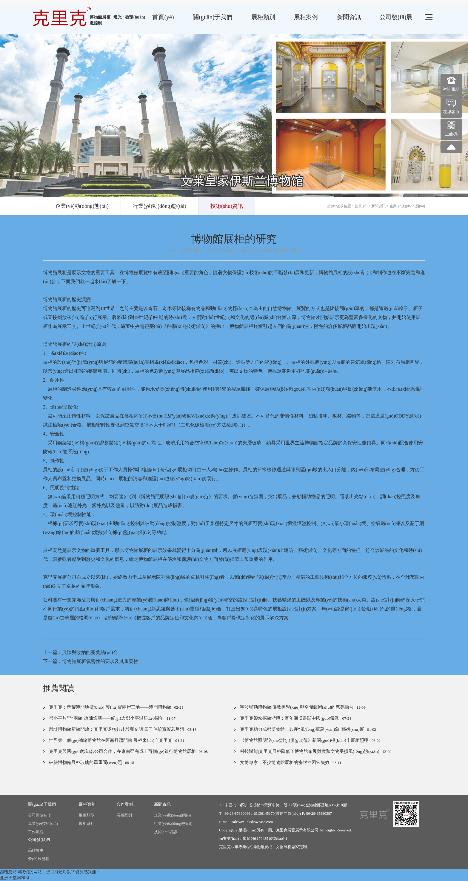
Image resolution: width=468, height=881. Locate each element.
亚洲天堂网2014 (14, 878)
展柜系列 (86, 823)
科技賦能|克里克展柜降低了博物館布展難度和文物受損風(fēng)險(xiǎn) (309, 751)
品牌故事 (36, 850)
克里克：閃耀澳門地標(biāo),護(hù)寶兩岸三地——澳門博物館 (110, 707)
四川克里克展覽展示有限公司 (293, 830)
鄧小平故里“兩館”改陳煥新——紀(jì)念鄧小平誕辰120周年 (106, 718)
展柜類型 (86, 815)
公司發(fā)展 (396, 17)
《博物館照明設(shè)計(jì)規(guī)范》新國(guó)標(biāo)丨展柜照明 (304, 740)
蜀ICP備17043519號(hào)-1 (265, 838)
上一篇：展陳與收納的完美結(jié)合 (80, 652)
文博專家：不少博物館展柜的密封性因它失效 (285, 762)
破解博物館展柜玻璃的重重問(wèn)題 (85, 762)
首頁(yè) (163, 17)
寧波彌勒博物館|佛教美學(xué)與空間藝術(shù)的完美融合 (296, 707)
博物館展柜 (262, 847)
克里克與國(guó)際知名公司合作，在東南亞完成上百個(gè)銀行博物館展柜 (122, 751)
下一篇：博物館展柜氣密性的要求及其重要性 (90, 661)
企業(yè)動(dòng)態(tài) (82, 206)
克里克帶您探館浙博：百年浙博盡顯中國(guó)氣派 (289, 718)
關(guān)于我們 (212, 17)
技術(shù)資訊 (226, 206)
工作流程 (36, 832)
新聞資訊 (349, 17)
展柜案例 (306, 17)
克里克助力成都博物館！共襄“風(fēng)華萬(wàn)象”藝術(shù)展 (302, 729)
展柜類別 (263, 17)
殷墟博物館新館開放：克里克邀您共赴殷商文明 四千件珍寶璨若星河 (116, 729)
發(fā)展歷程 (38, 859)
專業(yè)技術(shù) (43, 823)
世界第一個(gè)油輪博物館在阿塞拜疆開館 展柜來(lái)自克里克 (110, 740)
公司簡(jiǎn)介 (40, 815)
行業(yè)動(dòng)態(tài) (159, 206)
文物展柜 (283, 847)
